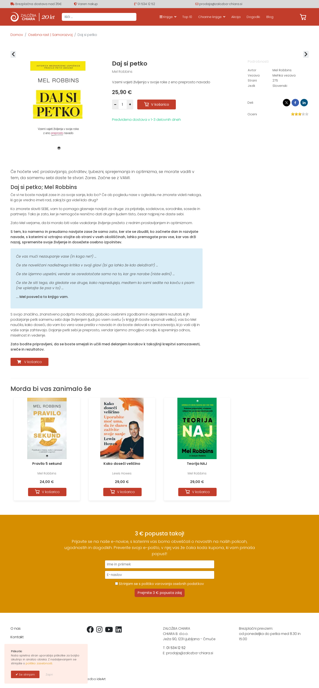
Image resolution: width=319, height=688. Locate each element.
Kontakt (17, 637)
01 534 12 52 (146, 4)
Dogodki (253, 16)
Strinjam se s (159, 583)
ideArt (101, 679)
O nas (16, 628)
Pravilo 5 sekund (47, 463)
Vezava (254, 75)
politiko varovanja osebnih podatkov (172, 583)
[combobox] (99, 17)
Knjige (166, 16)
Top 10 (187, 16)
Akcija (236, 16)
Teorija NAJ (197, 463)
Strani (252, 80)
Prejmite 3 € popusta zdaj (159, 592)
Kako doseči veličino (121, 463)
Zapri (49, 674)
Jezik (251, 86)
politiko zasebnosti (39, 663)
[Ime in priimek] (159, 564)
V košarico (33, 361)
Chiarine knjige (210, 16)
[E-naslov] (159, 575)
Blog (269, 16)
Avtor (252, 70)
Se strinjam (26, 674)
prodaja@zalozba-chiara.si (220, 4)
